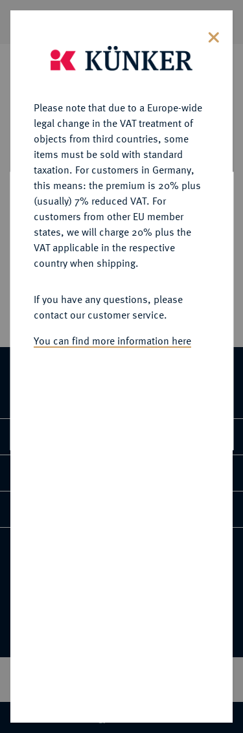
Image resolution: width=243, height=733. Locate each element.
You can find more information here (112, 338)
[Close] (213, 33)
